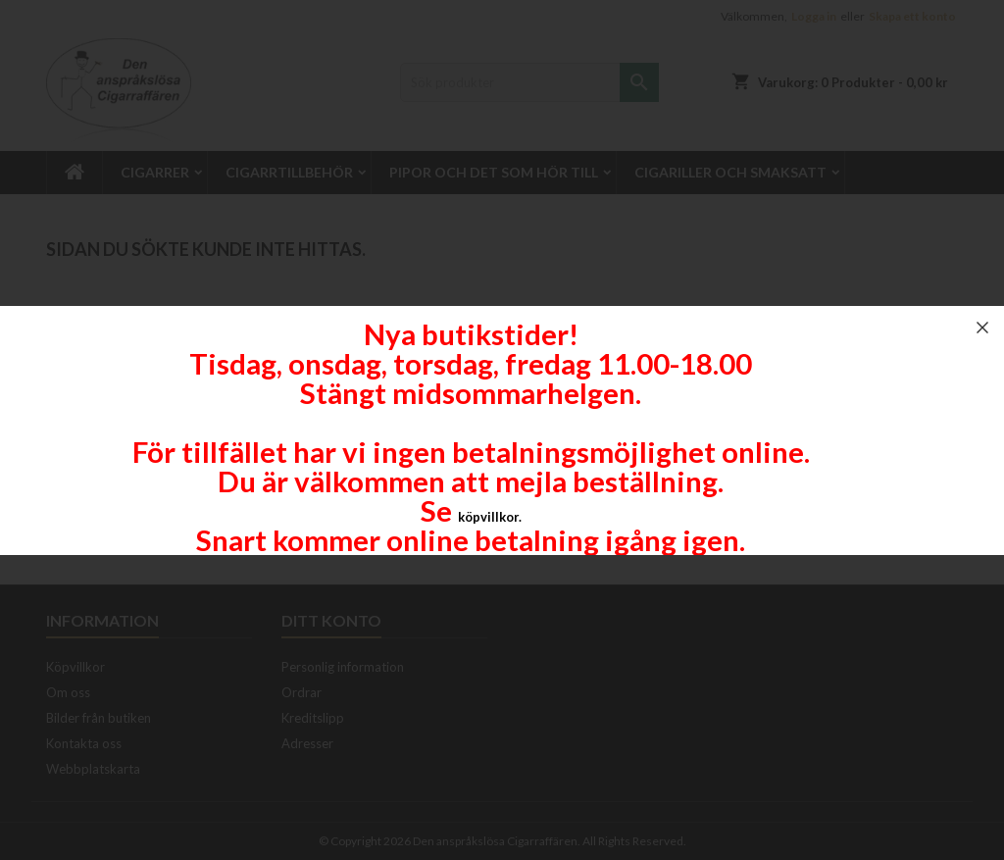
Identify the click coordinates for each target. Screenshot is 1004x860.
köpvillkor (488, 517)
